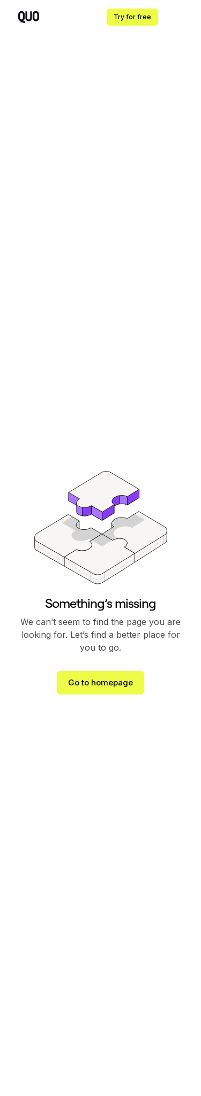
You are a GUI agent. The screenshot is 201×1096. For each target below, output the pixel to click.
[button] (179, 17)
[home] (26, 17)
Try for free (132, 17)
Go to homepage (100, 682)
